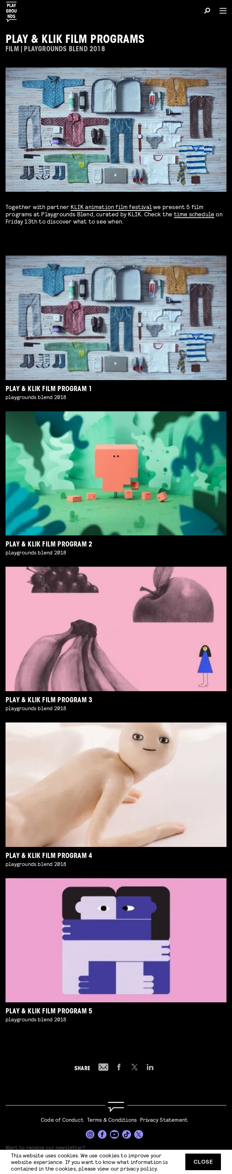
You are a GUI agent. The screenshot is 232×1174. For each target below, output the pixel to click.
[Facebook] (102, 1134)
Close (203, 1161)
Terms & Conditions (112, 1119)
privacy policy (138, 1168)
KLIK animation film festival (111, 206)
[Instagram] (90, 1134)
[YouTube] (114, 1134)
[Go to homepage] (116, 1107)
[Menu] (220, 10)
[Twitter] (138, 1134)
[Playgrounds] (13, 9)
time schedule (194, 213)
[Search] (207, 12)
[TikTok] (126, 1134)
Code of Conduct (62, 1119)
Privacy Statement (164, 1119)
